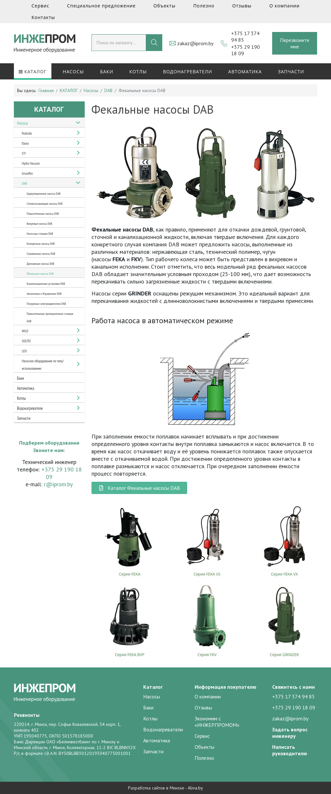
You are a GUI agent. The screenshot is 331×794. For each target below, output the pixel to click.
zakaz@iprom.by (195, 43)
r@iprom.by (58, 484)
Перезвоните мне (294, 43)
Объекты (165, 6)
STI (24, 153)
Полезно (204, 6)
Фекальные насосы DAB (40, 274)
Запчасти (291, 71)
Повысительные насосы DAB (43, 213)
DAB (24, 183)
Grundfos (27, 173)
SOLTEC (26, 341)
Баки (106, 71)
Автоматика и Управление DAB (44, 294)
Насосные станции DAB (40, 234)
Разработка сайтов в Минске (156, 788)
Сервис (40, 6)
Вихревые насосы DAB (39, 224)
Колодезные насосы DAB (41, 244)
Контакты (43, 17)
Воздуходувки (39, 88)
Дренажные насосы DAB (40, 264)
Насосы (73, 71)
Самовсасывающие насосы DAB (45, 203)
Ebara (25, 143)
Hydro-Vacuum (31, 163)
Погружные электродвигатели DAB (46, 304)
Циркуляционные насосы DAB (44, 193)
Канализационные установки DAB (46, 284)
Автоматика (245, 71)
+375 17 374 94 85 (293, 696)
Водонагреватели (187, 71)
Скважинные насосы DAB (41, 254)
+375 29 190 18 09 (293, 707)
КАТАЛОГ (33, 71)
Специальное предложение (101, 6)
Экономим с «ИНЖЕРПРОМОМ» (217, 721)
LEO (24, 351)
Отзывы (241, 6)
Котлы (138, 71)
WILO (25, 331)
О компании (284, 6)
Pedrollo (27, 133)
